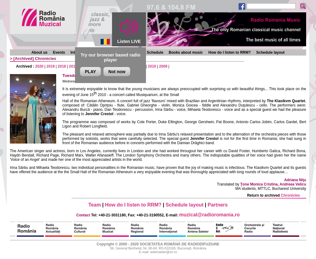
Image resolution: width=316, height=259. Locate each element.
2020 (39, 66)
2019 (51, 66)
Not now (116, 71)
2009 (163, 66)
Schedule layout (270, 52)
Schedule (155, 52)
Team (94, 204)
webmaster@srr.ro (163, 252)
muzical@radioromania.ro (209, 214)
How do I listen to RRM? (229, 52)
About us (39, 52)
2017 (73, 66)
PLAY (90, 71)
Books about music (186, 52)
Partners (218, 204)
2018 (62, 66)
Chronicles (45, 58)
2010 (152, 66)
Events (59, 52)
